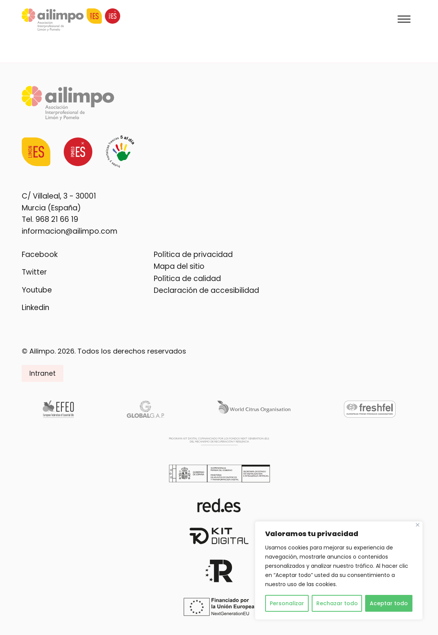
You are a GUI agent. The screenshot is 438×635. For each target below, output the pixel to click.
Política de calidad (187, 278)
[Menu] (404, 20)
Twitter (34, 272)
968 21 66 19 (56, 219)
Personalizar (287, 603)
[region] (339, 570)
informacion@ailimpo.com (70, 231)
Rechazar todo (337, 603)
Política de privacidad (193, 254)
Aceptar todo (389, 603)
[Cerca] (417, 525)
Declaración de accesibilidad (206, 290)
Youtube (37, 290)
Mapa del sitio (179, 266)
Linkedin (35, 307)
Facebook (40, 254)
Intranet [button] (42, 373)
